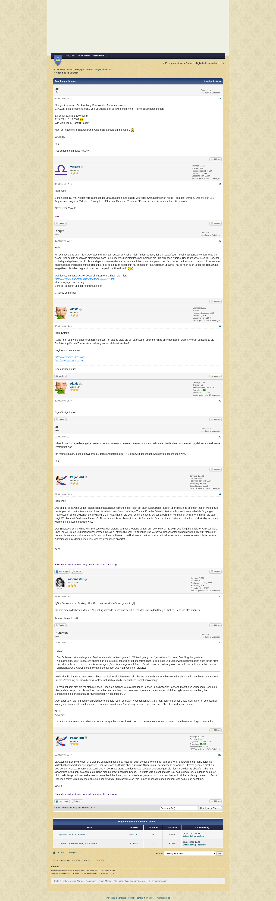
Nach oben (91, 881)
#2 (220, 184)
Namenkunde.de (163, 898)
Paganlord (77, 477)
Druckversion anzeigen (67, 852)
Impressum (110, 898)
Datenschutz (121, 898)
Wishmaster (76, 579)
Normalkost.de (149, 898)
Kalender (211, 63)
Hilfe (221, 63)
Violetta (75, 166)
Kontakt (57, 881)
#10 (219, 755)
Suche (187, 63)
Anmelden (85, 56)
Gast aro (133, 834)
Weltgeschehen (100, 69)
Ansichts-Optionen (212, 81)
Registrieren (98, 56)
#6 (220, 437)
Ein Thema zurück (66, 807)
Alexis (74, 309)
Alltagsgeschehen (83, 69)
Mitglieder (199, 63)
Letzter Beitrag (189, 836)
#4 (220, 326)
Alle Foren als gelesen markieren (129, 881)
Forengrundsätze (173, 63)
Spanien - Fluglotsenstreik (72, 834)
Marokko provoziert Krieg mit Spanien (78, 843)
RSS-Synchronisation (157, 881)
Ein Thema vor (85, 807)
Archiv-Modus (105, 881)
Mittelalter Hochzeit (135, 898)
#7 (220, 494)
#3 (220, 241)
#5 (220, 401)
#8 (220, 596)
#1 (220, 99)
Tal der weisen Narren (63, 69)
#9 (220, 643)
